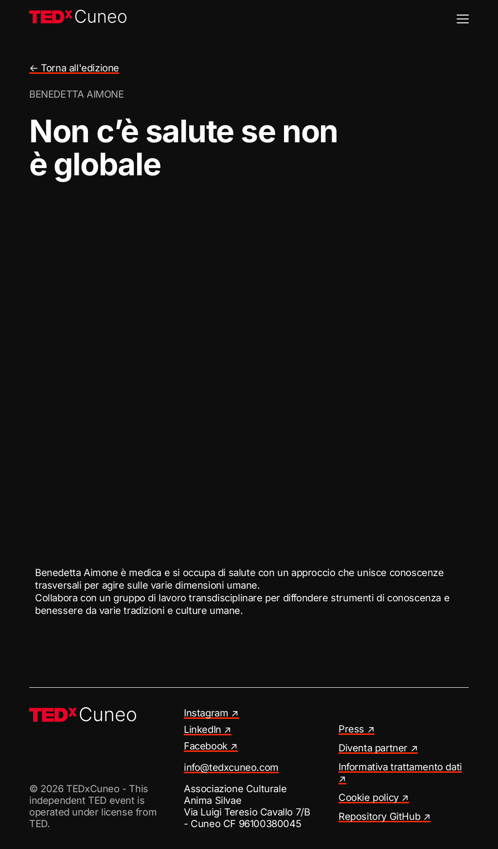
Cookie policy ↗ (373, 797)
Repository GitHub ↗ (384, 816)
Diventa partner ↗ (378, 748)
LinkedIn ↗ (207, 729)
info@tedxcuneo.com (231, 767)
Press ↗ (356, 729)
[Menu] (463, 19)
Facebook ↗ (211, 746)
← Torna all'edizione (74, 68)
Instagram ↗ (211, 713)
